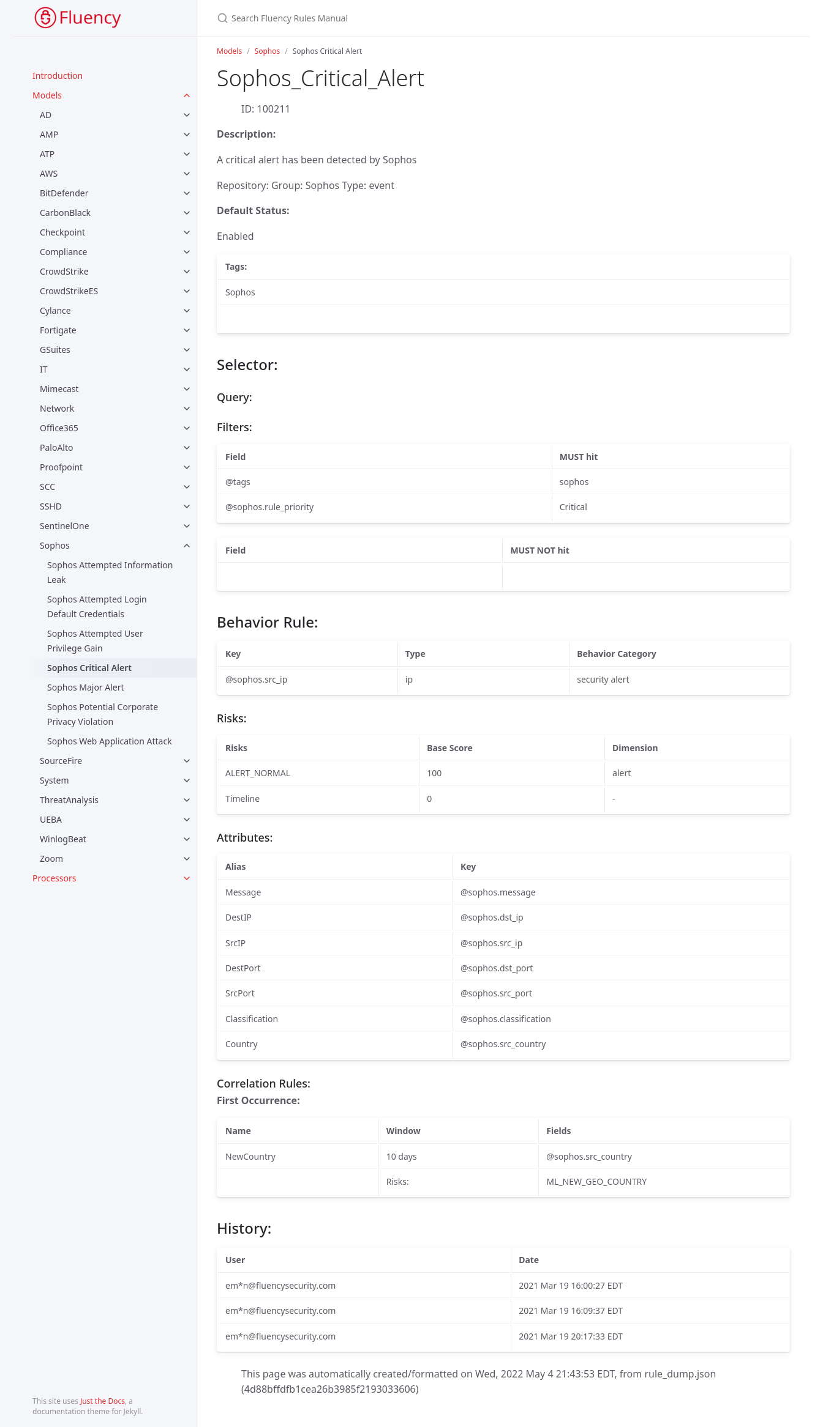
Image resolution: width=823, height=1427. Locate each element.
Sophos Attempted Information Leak (110, 572)
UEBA (51, 819)
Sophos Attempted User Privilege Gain (95, 641)
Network (57, 408)
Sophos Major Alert (85, 687)
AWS (49, 173)
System (54, 780)
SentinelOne (64, 526)
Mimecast (59, 389)
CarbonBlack (65, 212)
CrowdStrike (64, 271)
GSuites (55, 349)
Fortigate (58, 330)
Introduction (57, 75)
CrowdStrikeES (69, 291)
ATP (47, 154)
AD (45, 114)
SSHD (51, 506)
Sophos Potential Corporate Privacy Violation (102, 714)
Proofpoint (61, 467)
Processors (54, 878)
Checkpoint (62, 232)
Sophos (55, 545)
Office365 (59, 428)
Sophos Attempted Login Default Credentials (97, 606)
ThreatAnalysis (69, 800)
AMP (49, 134)
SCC (47, 486)
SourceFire (61, 760)
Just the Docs (102, 1401)
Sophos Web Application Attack (109, 741)
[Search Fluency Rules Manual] (411, 18)
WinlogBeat (63, 839)
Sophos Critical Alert (89, 667)
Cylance (55, 310)
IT (44, 369)
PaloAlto (56, 447)
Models (47, 95)
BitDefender (64, 193)
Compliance (63, 252)
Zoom (51, 858)
